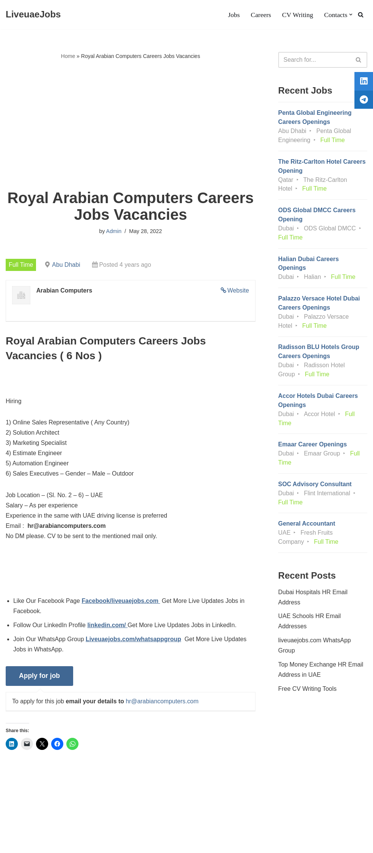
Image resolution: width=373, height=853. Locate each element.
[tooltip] (363, 82)
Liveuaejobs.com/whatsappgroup (134, 641)
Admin (114, 232)
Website (238, 291)
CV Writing (297, 15)
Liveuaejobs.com (28, 843)
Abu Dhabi (66, 264)
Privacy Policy (62, 824)
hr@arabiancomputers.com (162, 703)
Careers (261, 15)
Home (68, 56)
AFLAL (98, 843)
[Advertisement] (130, 125)
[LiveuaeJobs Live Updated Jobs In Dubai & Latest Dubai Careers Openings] (33, 14)
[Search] (361, 14)
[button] (351, 14)
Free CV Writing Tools (307, 692)
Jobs (233, 15)
